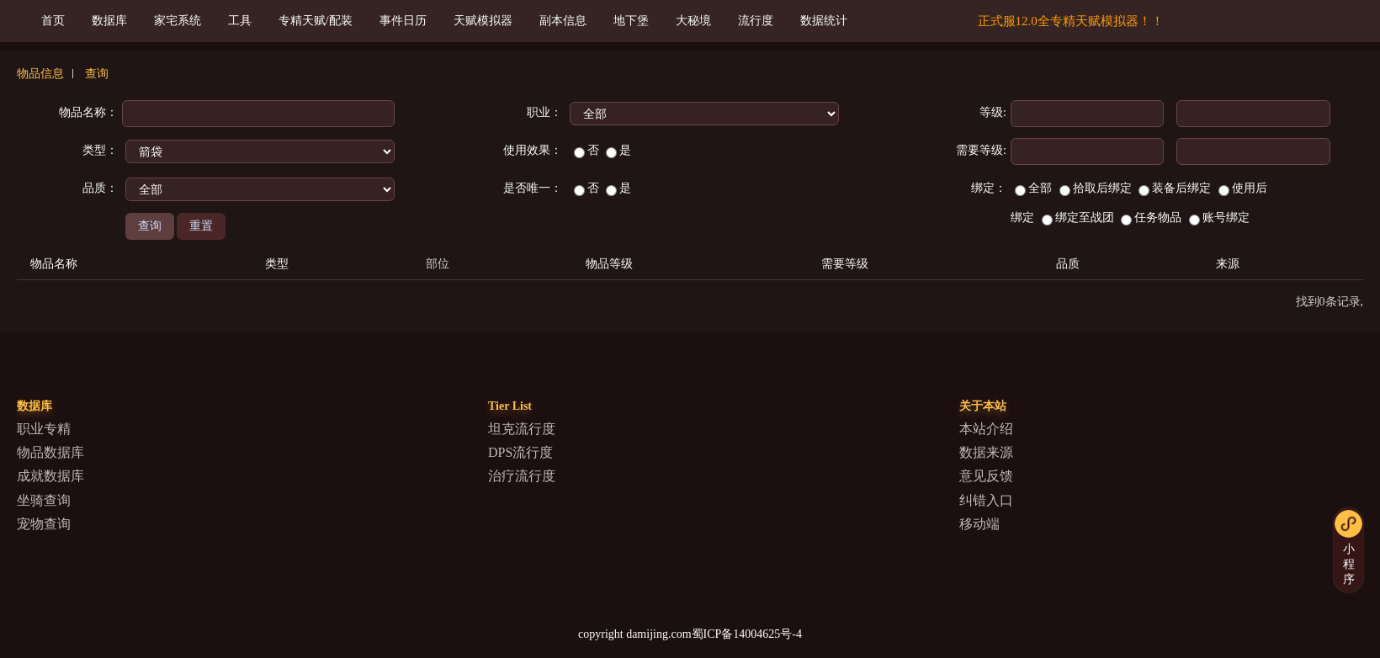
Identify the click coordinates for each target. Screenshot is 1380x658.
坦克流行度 (521, 429)
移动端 (979, 524)
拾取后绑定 (1095, 188)
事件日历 (403, 20)
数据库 (109, 20)
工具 (240, 20)
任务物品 (1151, 217)
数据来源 (986, 452)
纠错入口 (986, 500)
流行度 (755, 20)
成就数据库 (50, 476)
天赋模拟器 (483, 20)
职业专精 (44, 429)
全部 (1033, 188)
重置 (201, 226)
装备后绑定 (1174, 188)
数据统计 (823, 20)
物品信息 (40, 73)
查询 (97, 73)
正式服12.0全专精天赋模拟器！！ (1071, 21)
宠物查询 (44, 524)
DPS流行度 (520, 452)
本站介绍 (986, 429)
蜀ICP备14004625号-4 (747, 634)
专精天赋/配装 (316, 20)
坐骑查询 (44, 500)
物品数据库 (50, 452)
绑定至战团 (1078, 217)
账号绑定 (1219, 217)
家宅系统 (177, 20)
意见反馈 (986, 476)
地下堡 (631, 20)
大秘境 (693, 20)
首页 (53, 20)
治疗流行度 (521, 476)
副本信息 (562, 20)
